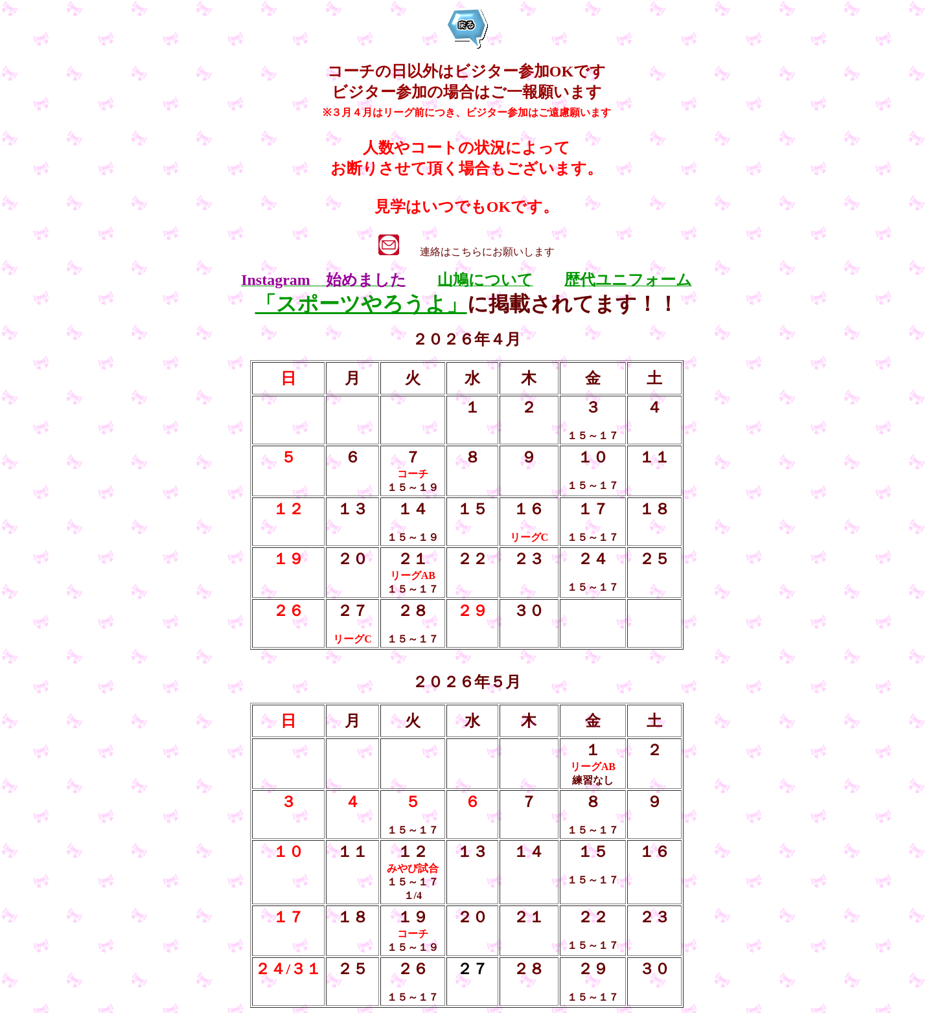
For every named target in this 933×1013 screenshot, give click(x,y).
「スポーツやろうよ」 (361, 303)
